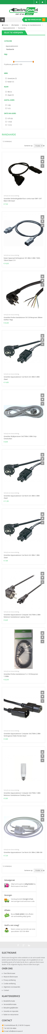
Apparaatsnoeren (12, 46)
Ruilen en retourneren (10, 1015)
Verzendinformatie (9, 1004)
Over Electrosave (8, 973)
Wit (9, 92)
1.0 (9, 122)
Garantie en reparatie (10, 1011)
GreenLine (12, 78)
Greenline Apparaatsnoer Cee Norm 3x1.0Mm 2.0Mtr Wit (23, 852)
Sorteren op (28, 146)
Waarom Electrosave (10, 977)
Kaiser (10, 82)
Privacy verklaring (9, 980)
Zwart (10, 95)
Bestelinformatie (8, 1001)
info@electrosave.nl (16, 1031)
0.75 (10, 118)
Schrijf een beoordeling (11, 196)
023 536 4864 (11, 1028)
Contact (5, 990)
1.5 (9, 125)
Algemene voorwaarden (11, 987)
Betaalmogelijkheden (10, 1008)
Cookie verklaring (9, 984)
